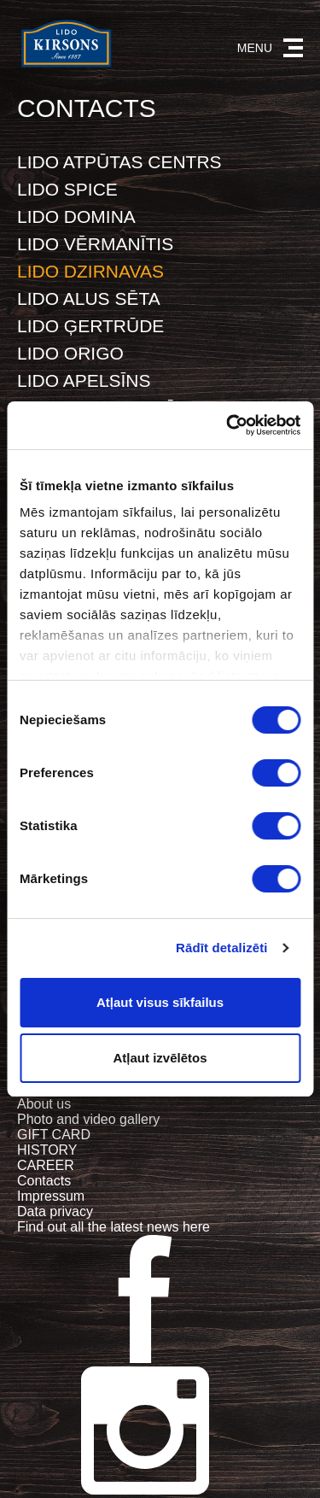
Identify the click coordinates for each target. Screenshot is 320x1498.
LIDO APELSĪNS (83, 380)
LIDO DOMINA (76, 216)
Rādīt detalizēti (221, 947)
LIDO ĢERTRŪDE (90, 326)
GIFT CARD (53, 1134)
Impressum (50, 1196)
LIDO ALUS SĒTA (88, 298)
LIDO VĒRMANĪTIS (95, 244)
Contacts (44, 1180)
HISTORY (47, 1150)
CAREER (45, 1165)
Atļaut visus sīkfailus (160, 1002)
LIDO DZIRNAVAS (90, 271)
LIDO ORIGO (70, 353)
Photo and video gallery (88, 1119)
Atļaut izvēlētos (160, 1057)
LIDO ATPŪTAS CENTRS (119, 162)
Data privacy (55, 1211)
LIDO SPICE (67, 189)
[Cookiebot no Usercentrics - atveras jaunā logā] (227, 425)
